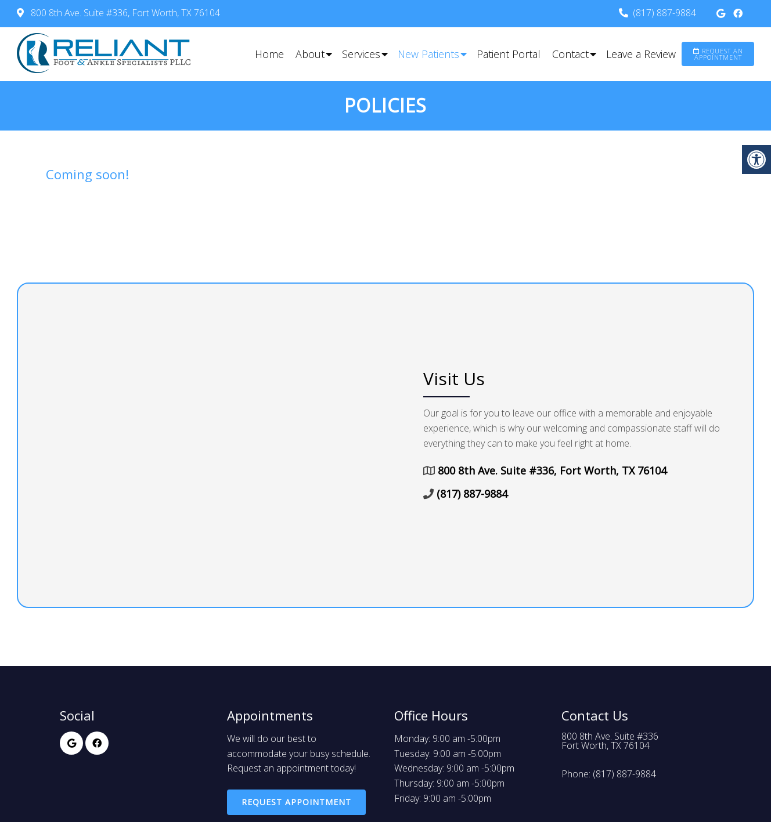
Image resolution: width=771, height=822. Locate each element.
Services (361, 54)
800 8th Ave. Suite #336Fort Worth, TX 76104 (609, 741)
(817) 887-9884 (664, 12)
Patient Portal (509, 54)
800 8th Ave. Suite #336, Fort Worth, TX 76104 (124, 12)
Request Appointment (296, 801)
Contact (570, 54)
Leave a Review (641, 54)
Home (269, 54)
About (310, 54)
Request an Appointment (718, 53)
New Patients (428, 54)
